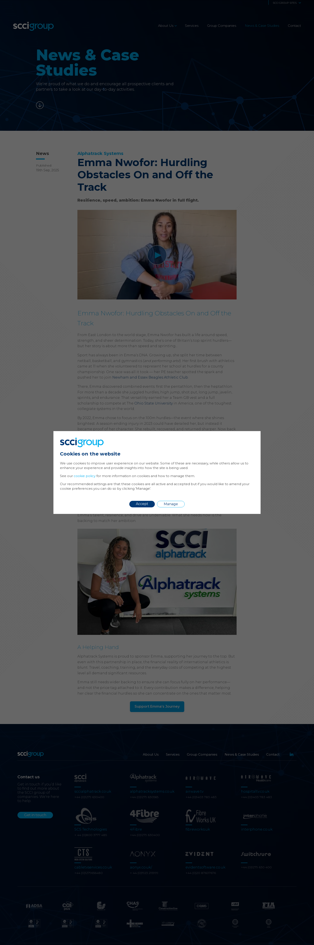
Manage (171, 504)
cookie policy (85, 476)
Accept (142, 504)
